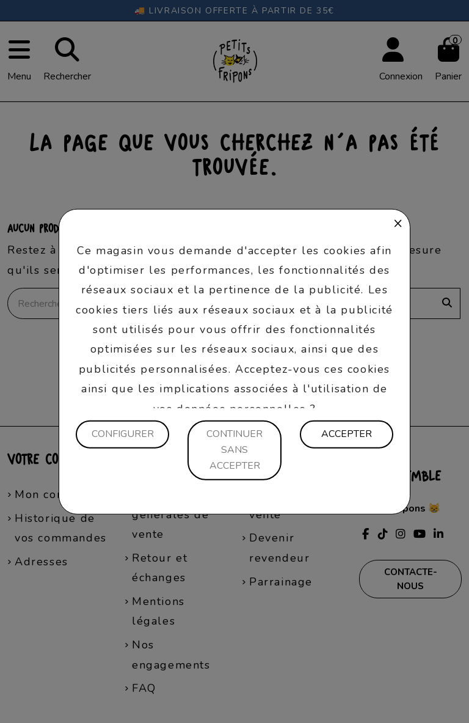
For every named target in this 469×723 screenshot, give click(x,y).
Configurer (123, 434)
